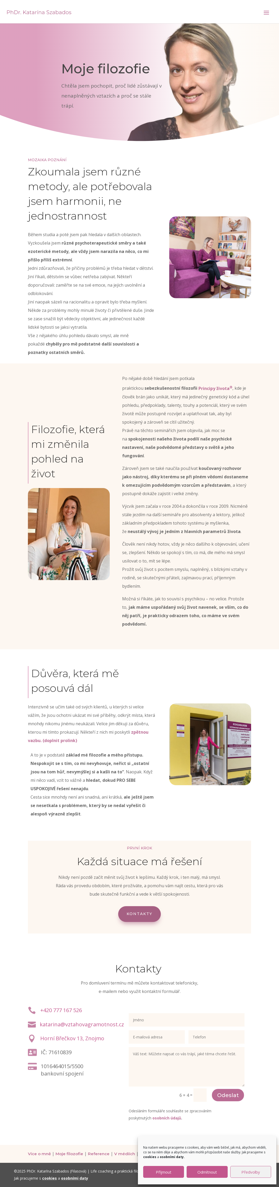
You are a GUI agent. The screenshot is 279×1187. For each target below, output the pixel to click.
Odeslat (228, 1095)
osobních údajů (166, 1117)
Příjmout (163, 1172)
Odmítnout (207, 1172)
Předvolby (250, 1172)
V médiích (124, 1153)
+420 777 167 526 (61, 1010)
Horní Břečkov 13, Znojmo (72, 1038)
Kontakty (139, 913)
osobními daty (74, 1178)
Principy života (215, 388)
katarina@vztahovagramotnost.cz (82, 1024)
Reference (98, 1153)
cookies (49, 1178)
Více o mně (39, 1153)
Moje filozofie (69, 1153)
